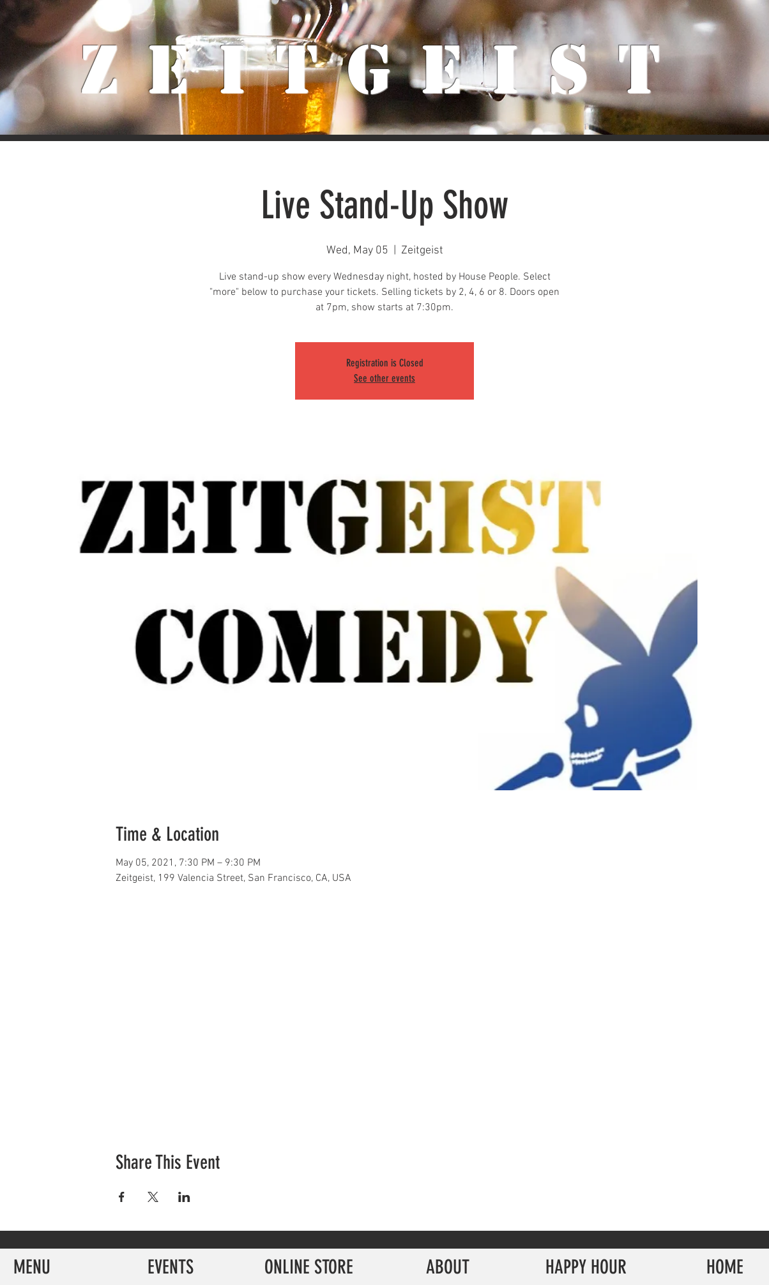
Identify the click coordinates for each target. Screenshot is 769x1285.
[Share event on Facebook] (122, 1197)
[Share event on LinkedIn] (184, 1197)
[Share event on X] (153, 1197)
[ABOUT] (447, 1267)
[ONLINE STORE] (309, 1267)
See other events (384, 378)
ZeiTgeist (384, 70)
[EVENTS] (170, 1267)
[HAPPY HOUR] (586, 1267)
